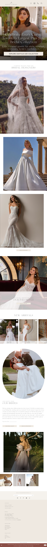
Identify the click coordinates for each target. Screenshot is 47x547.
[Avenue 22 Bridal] (11, 3)
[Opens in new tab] (6, 480)
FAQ (5, 538)
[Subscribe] (32, 495)
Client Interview (7, 528)
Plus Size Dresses (7, 526)
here (32, 545)
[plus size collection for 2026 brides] (23, 33)
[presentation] (9, 331)
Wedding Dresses (7, 525)
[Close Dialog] (2, 545)
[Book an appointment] (34, 3)
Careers (6, 529)
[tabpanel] (23, 33)
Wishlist (6, 535)
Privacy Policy (7, 536)
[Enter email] (23, 495)
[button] (31, 3)
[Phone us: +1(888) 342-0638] (38, 3)
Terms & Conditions (7, 537)
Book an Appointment (8, 527)
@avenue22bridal (23, 470)
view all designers (23, 250)
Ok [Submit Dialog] (45, 545)
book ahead (19, 519)
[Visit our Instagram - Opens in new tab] (17, 498)
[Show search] (41, 3)
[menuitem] (31, 3)
